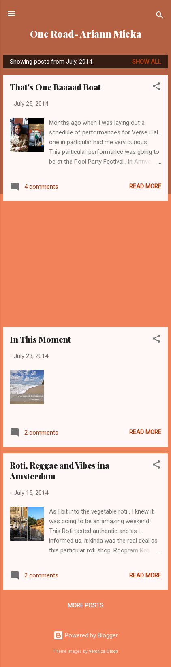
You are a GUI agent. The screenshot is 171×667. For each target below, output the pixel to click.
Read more (145, 186)
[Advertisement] (85, 264)
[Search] (160, 16)
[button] (156, 87)
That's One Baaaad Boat (55, 86)
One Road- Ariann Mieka (85, 34)
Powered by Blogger (85, 635)
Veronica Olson (103, 651)
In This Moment (40, 339)
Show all (146, 61)
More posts (85, 605)
